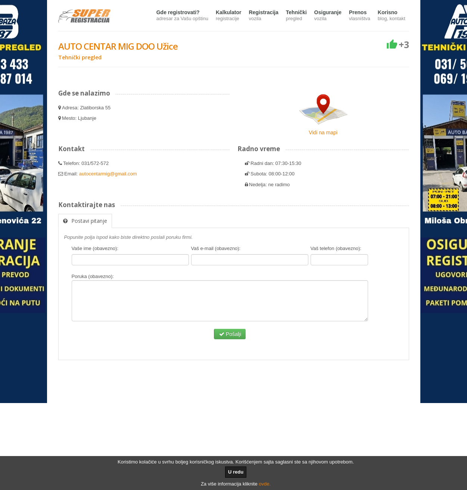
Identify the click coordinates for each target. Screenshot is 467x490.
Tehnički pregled (80, 57)
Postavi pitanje (85, 220)
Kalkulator (228, 15)
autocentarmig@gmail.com (108, 174)
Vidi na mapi (323, 132)
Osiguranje (328, 15)
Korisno (391, 15)
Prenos (359, 15)
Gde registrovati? (182, 15)
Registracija (263, 15)
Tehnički (296, 15)
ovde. (265, 484)
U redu (235, 472)
